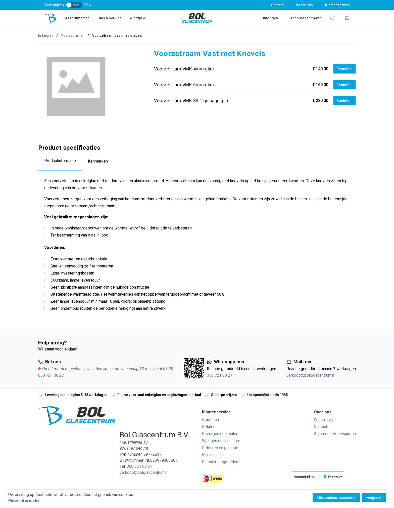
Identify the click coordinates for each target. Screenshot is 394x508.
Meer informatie (24, 500)
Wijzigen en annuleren (221, 440)
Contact (277, 5)
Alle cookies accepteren (336, 498)
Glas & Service (109, 18)
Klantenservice (337, 5)
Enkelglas (45, 35)
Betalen (208, 426)
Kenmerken (98, 161)
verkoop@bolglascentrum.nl (310, 375)
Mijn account (213, 454)
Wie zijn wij (138, 18)
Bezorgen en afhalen (220, 433)
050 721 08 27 (51, 375)
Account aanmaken (306, 18)
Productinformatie (60, 160)
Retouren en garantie (220, 447)
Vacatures (304, 5)
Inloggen (270, 18)
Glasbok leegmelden (220, 461)
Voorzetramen (72, 35)
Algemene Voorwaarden (335, 433)
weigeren (374, 498)
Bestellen (344, 69)
